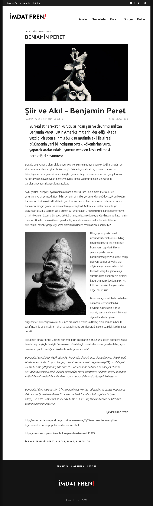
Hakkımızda (24, 3)
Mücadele (99, 19)
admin (30, 119)
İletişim (36, 3)
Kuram (114, 19)
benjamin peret (45, 441)
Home (27, 31)
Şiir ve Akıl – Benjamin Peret (75, 110)
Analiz (83, 19)
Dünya (128, 19)
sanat (70, 441)
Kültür (141, 19)
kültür (60, 441)
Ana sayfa (12, 3)
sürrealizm (83, 441)
